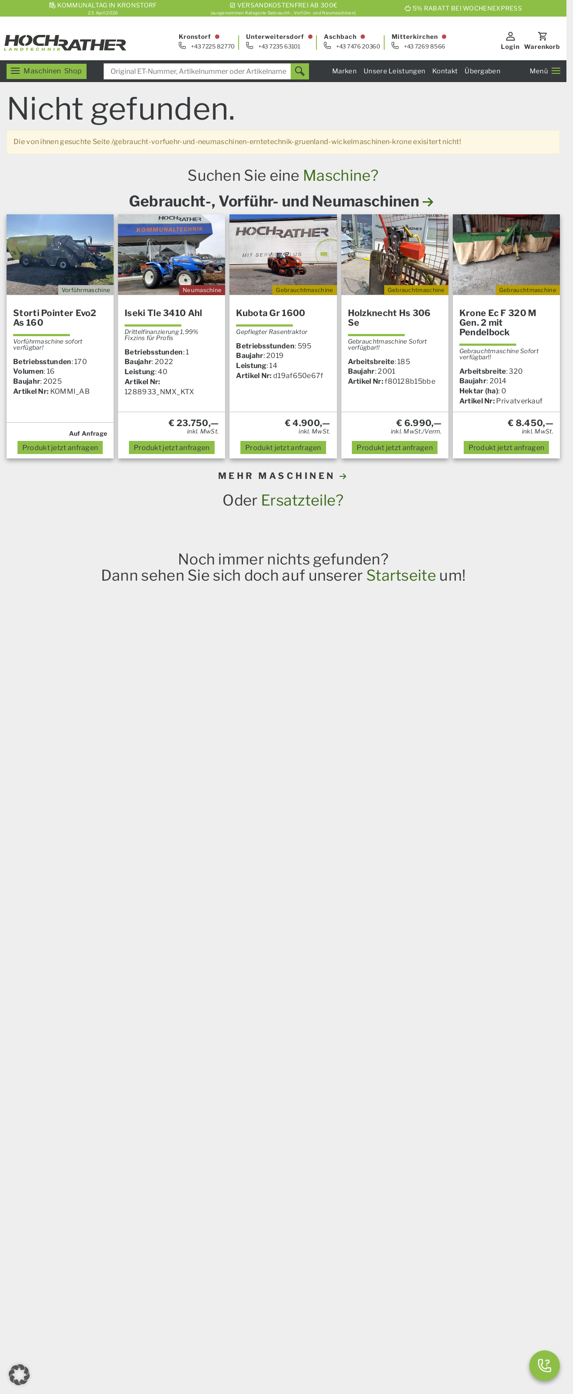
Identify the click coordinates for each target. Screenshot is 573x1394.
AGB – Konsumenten (236, 1311)
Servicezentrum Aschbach (430, 1119)
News (238, 1099)
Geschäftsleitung (415, 1179)
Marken (344, 71)
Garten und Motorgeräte (113, 1149)
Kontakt (445, 71)
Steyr (90, 966)
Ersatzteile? (302, 500)
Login (510, 46)
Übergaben (482, 71)
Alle (296, 966)
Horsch (115, 966)
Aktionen (87, 1159)
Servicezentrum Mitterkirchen (436, 1129)
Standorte (403, 1169)
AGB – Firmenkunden (306, 1311)
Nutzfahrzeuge (254, 1168)
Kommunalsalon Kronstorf (430, 1159)
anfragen (60, 448)
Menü (545, 71)
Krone (174, 966)
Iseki (196, 966)
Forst (81, 1139)
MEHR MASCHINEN (283, 476)
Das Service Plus (257, 1158)
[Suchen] (300, 71)
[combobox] (206, 71)
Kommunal (247, 1188)
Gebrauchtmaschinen (422, 1237)
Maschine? (341, 175)
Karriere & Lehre (256, 1267)
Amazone (145, 966)
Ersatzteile (90, 1119)
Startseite (401, 575)
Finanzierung (251, 1208)
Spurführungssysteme (266, 1198)
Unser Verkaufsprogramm (115, 1099)
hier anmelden (455, 1010)
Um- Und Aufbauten (262, 1178)
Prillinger (271, 966)
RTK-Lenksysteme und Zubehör (124, 1129)
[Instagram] (146, 1264)
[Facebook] (102, 1264)
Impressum (181, 1311)
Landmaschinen (98, 1109)
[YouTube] (124, 1264)
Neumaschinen (411, 1257)
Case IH (65, 966)
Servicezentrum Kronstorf (430, 1109)
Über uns (243, 1257)
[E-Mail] (80, 1264)
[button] (19, 1375)
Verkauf (399, 1099)
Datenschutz (268, 1337)
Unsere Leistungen (394, 71)
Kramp (242, 966)
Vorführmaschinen (417, 1247)
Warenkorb (542, 46)
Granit (217, 966)
